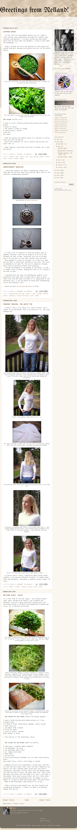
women (37, 295)
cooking (11, 156)
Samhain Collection (61, 130)
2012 (58, 175)
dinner (22, 156)
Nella (14, 808)
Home (27, 800)
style (32, 295)
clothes (17, 586)
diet (17, 156)
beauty (28, 293)
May (59, 146)
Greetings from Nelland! (34, 10)
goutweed (18, 115)
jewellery (12, 295)
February (61, 165)
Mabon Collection (60, 128)
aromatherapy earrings (16, 293)
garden (36, 156)
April (60, 160)
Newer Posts (8, 800)
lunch (5, 158)
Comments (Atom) (18, 803)
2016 (58, 139)
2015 (58, 142)
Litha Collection (60, 124)
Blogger (58, 825)
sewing (30, 586)
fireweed (26, 115)
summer (16, 158)
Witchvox (43, 818)
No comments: (28, 154)
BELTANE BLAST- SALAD (13, 595)
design (39, 293)
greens (41, 156)
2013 (58, 173)
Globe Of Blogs (45, 821)
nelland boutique (23, 295)
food (30, 156)
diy (27, 156)
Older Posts (45, 800)
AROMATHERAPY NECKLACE (13, 167)
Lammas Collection (61, 126)
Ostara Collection (61, 120)
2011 (58, 177)
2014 (58, 170)
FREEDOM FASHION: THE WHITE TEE (17, 304)
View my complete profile (19, 813)
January (61, 167)
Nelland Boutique (32, 200)
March (60, 162)
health (47, 156)
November (61, 144)
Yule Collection (60, 132)
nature (10, 158)
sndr (44, 825)
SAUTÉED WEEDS (9, 32)
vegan (22, 158)
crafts (34, 293)
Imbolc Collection (61, 117)
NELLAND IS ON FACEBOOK (63, 68)
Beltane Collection (61, 122)
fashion (45, 293)
